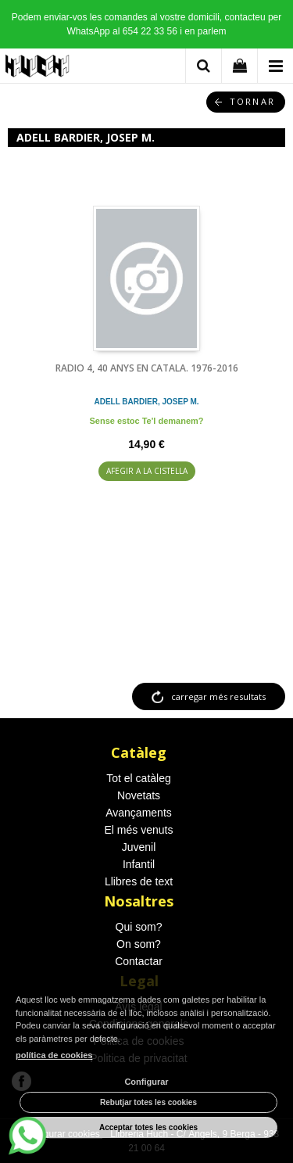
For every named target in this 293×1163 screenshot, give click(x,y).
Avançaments (138, 812)
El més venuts (139, 830)
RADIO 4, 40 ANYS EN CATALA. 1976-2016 (146, 368)
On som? (138, 944)
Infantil (139, 864)
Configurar (146, 1081)
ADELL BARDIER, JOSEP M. (146, 401)
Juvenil (139, 847)
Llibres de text (139, 881)
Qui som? (139, 927)
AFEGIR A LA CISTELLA (147, 470)
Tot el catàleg (138, 778)
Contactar (139, 961)
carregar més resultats (218, 696)
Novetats (138, 795)
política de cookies (54, 1055)
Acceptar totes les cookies (148, 1127)
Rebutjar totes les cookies (148, 1102)
